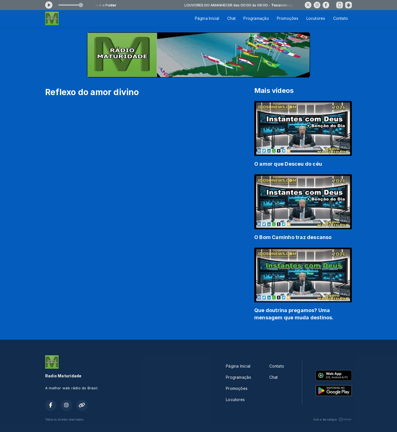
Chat (231, 18)
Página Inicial (207, 18)
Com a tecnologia (332, 419)
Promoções (288, 18)
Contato (340, 18)
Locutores (315, 18)
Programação (256, 18)
